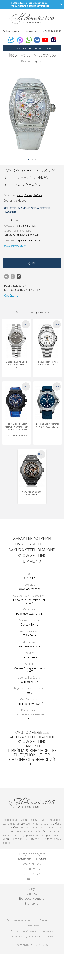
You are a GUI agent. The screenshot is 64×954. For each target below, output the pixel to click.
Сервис (38, 61)
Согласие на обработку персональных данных (32, 931)
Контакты (31, 31)
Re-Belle (37, 195)
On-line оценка (11, 31)
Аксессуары (45, 55)
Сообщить (11, 295)
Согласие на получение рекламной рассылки (32, 936)
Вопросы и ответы (32, 898)
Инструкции (32, 873)
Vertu (26, 55)
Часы (12, 55)
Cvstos (28, 195)
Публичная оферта (48, 920)
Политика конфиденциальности (21, 920)
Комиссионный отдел (32, 859)
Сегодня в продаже (32, 854)
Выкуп (25, 61)
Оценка (32, 893)
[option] (32, 114)
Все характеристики (14, 246)
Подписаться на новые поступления (32, 48)
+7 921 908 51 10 (52, 31)
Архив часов (32, 864)
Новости (32, 878)
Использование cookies (32, 926)
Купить (32, 263)
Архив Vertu (32, 869)
